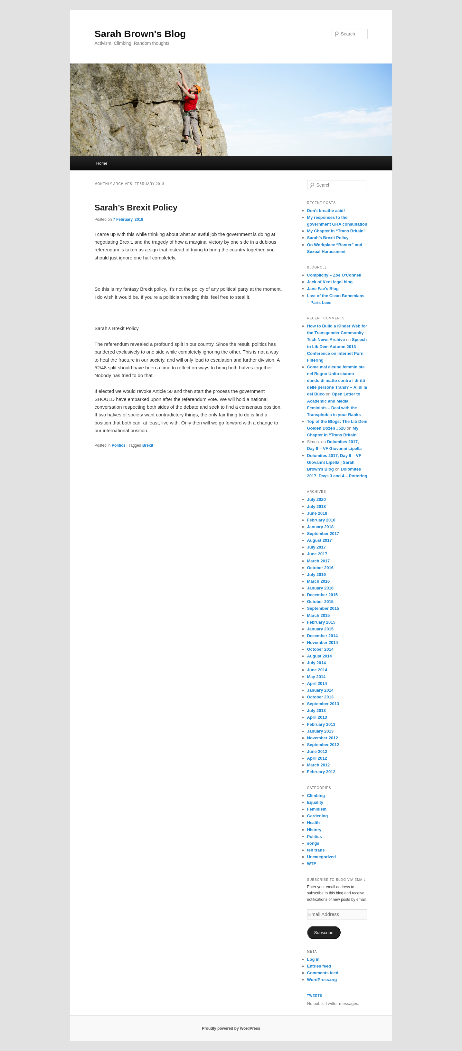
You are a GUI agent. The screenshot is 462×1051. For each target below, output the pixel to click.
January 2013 (320, 731)
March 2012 (318, 765)
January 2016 (320, 588)
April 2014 (317, 683)
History (314, 829)
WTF (311, 863)
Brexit (147, 445)
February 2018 (321, 520)
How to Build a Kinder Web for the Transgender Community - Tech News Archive (337, 333)
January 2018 (320, 526)
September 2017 (323, 533)
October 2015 (320, 601)
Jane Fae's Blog (323, 288)
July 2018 (316, 506)
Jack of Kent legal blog (330, 281)
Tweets (315, 995)
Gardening (317, 815)
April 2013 (317, 717)
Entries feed (319, 966)
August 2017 (319, 540)
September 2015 (323, 608)
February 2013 (321, 724)
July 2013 (316, 710)
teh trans (316, 850)
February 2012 (321, 771)
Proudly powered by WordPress (231, 1028)
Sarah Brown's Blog (140, 33)
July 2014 (316, 662)
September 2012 (323, 744)
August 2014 (319, 656)
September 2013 (323, 703)
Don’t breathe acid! (326, 210)
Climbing (316, 795)
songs (313, 843)
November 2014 (322, 642)
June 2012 (317, 751)
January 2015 (320, 629)
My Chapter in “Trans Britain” (336, 231)
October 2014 (320, 649)
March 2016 (318, 581)
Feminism (317, 809)
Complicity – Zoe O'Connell (334, 275)
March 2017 (318, 561)
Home (102, 163)
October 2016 (320, 567)
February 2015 (321, 622)
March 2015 (318, 615)
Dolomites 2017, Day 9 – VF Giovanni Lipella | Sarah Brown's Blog (334, 462)
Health (313, 822)
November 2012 (322, 737)
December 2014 (322, 635)
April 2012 (317, 758)
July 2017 (316, 547)
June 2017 (317, 553)
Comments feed (323, 972)
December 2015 (322, 594)
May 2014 (316, 676)
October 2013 (320, 697)
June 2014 (317, 669)
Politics (119, 445)
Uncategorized (321, 856)
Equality (315, 802)
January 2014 (320, 690)
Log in (313, 959)
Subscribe (323, 932)
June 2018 (317, 513)
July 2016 (316, 574)
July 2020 (316, 499)
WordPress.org (322, 979)
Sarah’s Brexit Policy (136, 207)
